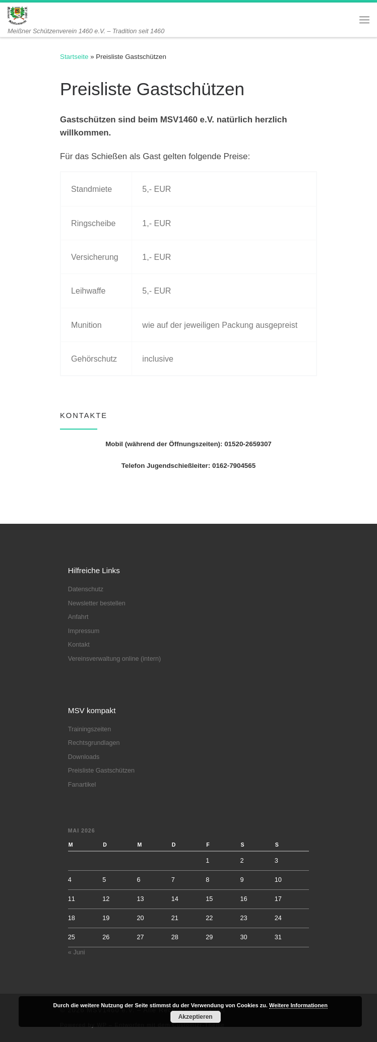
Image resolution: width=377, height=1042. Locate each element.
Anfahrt (78, 616)
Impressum (84, 631)
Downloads (84, 756)
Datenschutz (85, 589)
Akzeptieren (195, 1016)
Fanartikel (82, 784)
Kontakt (79, 644)
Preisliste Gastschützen (101, 770)
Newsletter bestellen (96, 603)
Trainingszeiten (89, 729)
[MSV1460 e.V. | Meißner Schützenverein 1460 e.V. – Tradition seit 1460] (17, 15)
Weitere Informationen (298, 1005)
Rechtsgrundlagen (94, 742)
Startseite (74, 56)
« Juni (76, 952)
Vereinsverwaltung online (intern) (114, 658)
